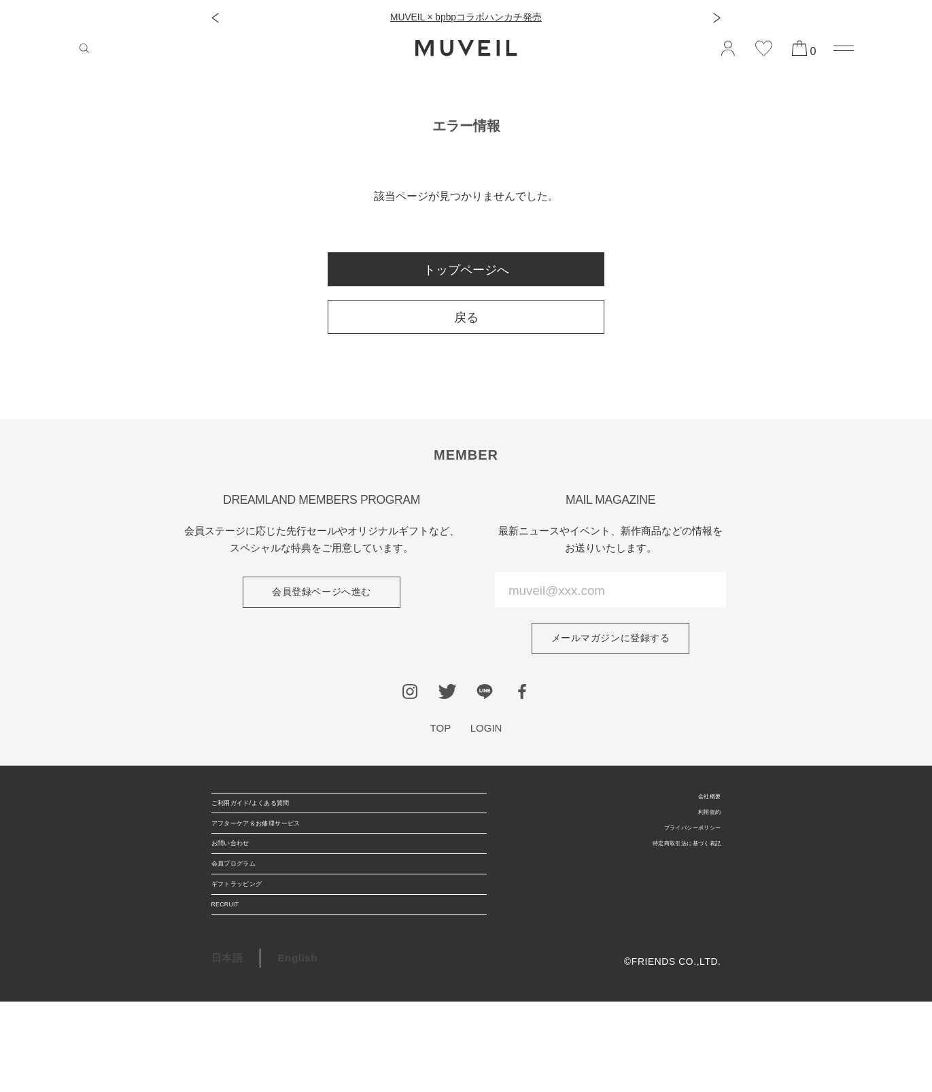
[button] (215, 18)
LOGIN (487, 731)
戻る (466, 317)
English (297, 1048)
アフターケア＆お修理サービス (285, 849)
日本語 (227, 1048)
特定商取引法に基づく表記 (661, 867)
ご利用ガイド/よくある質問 (277, 814)
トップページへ (466, 270)
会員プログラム (248, 918)
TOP (439, 731)
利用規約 (701, 824)
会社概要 (701, 803)
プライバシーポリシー (671, 845)
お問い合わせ (243, 883)
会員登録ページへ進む (322, 593)
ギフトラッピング (253, 953)
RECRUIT (235, 987)
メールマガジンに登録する (610, 639)
